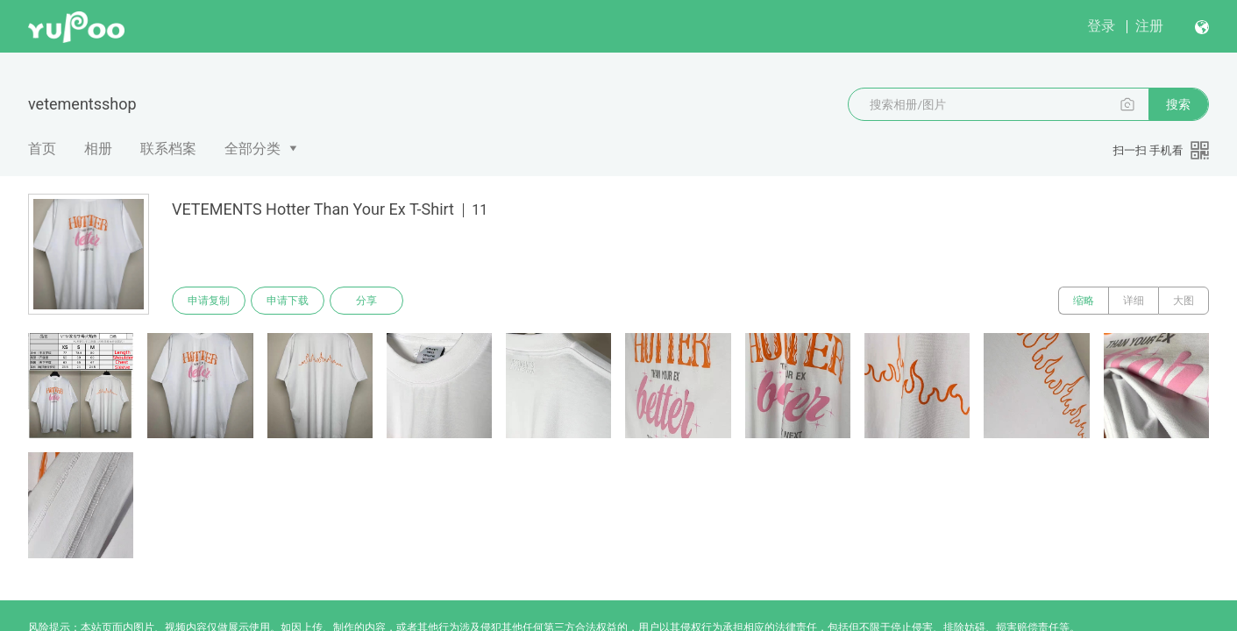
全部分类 (252, 148)
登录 (1101, 26)
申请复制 (209, 300)
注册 (1149, 26)
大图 (1183, 300)
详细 (1133, 300)
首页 (42, 148)
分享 (366, 300)
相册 (98, 148)
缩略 (1083, 300)
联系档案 (168, 148)
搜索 (1178, 104)
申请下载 (288, 300)
